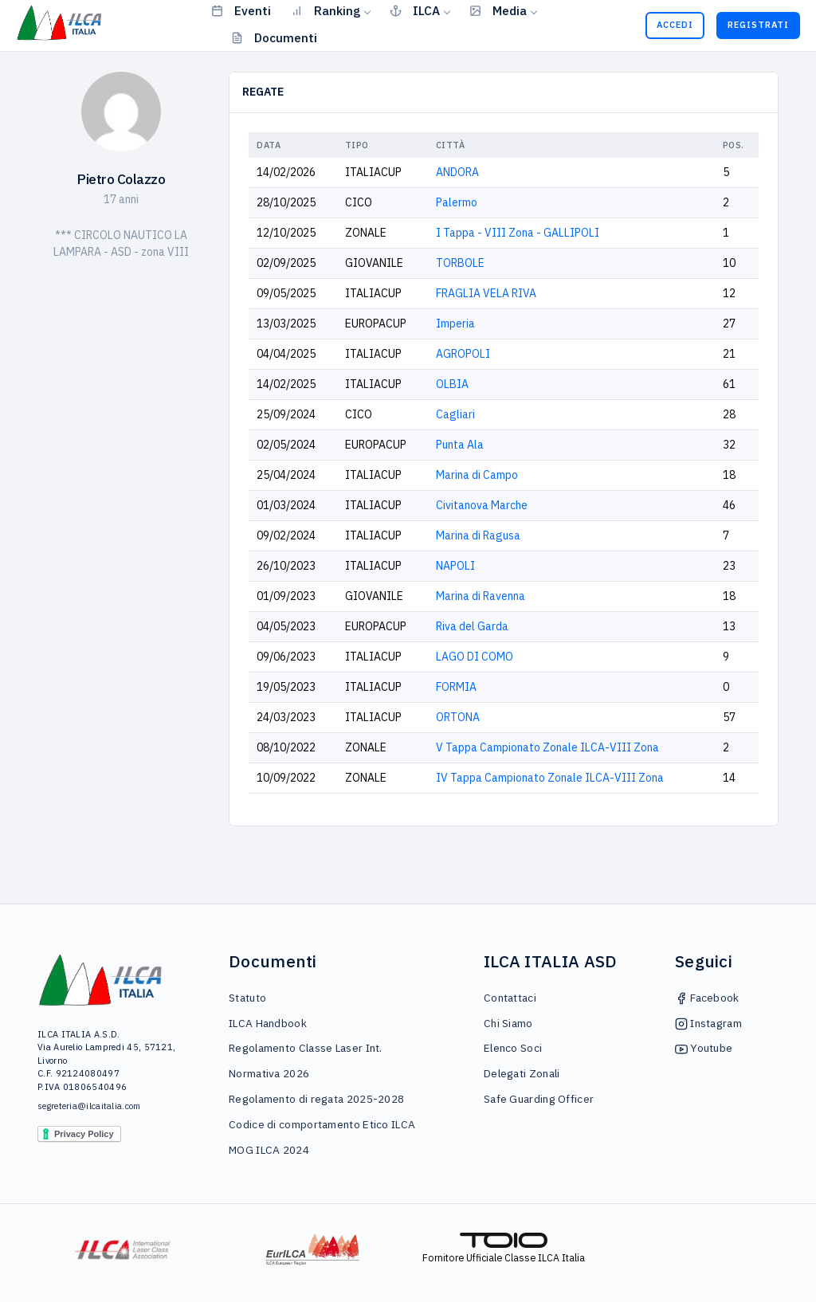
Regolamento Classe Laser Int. (305, 1048)
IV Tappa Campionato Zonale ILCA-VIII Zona (550, 778)
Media (498, 10)
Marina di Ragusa (478, 535)
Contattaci (510, 997)
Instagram (708, 1023)
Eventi (241, 10)
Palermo (456, 202)
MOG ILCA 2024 (269, 1150)
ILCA (415, 10)
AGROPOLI (463, 354)
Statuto (247, 997)
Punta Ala (460, 444)
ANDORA (457, 172)
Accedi (675, 24)
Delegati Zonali (522, 1073)
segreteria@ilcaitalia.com (89, 1106)
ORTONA (458, 717)
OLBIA (452, 384)
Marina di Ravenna (480, 596)
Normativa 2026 (269, 1073)
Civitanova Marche (482, 505)
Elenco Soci (513, 1048)
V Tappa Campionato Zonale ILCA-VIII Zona (547, 747)
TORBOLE (460, 263)
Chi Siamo (508, 1023)
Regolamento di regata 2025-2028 (316, 1099)
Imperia (455, 323)
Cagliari (455, 414)
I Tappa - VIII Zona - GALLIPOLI (517, 232)
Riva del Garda (472, 626)
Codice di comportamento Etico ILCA (322, 1124)
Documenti (274, 37)
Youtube (703, 1048)
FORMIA (456, 687)
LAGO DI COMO (474, 656)
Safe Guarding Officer (539, 1099)
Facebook (707, 997)
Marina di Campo (477, 475)
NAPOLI (455, 566)
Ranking (325, 10)
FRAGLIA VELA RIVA (486, 293)
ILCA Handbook (268, 1023)
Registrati (758, 24)
